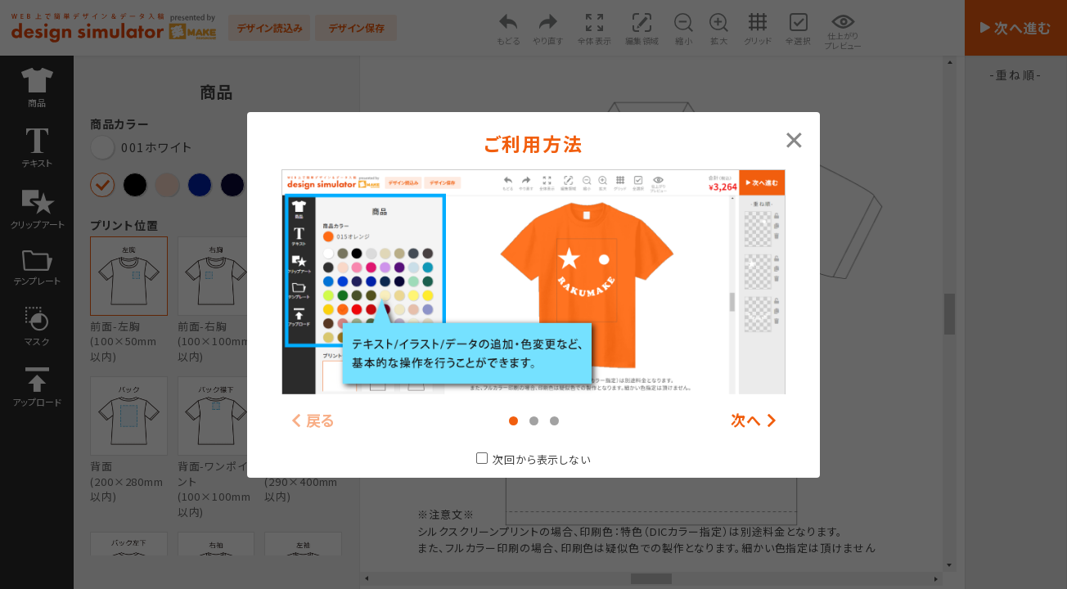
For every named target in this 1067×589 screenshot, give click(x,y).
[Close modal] (794, 138)
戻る (321, 420)
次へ (746, 420)
